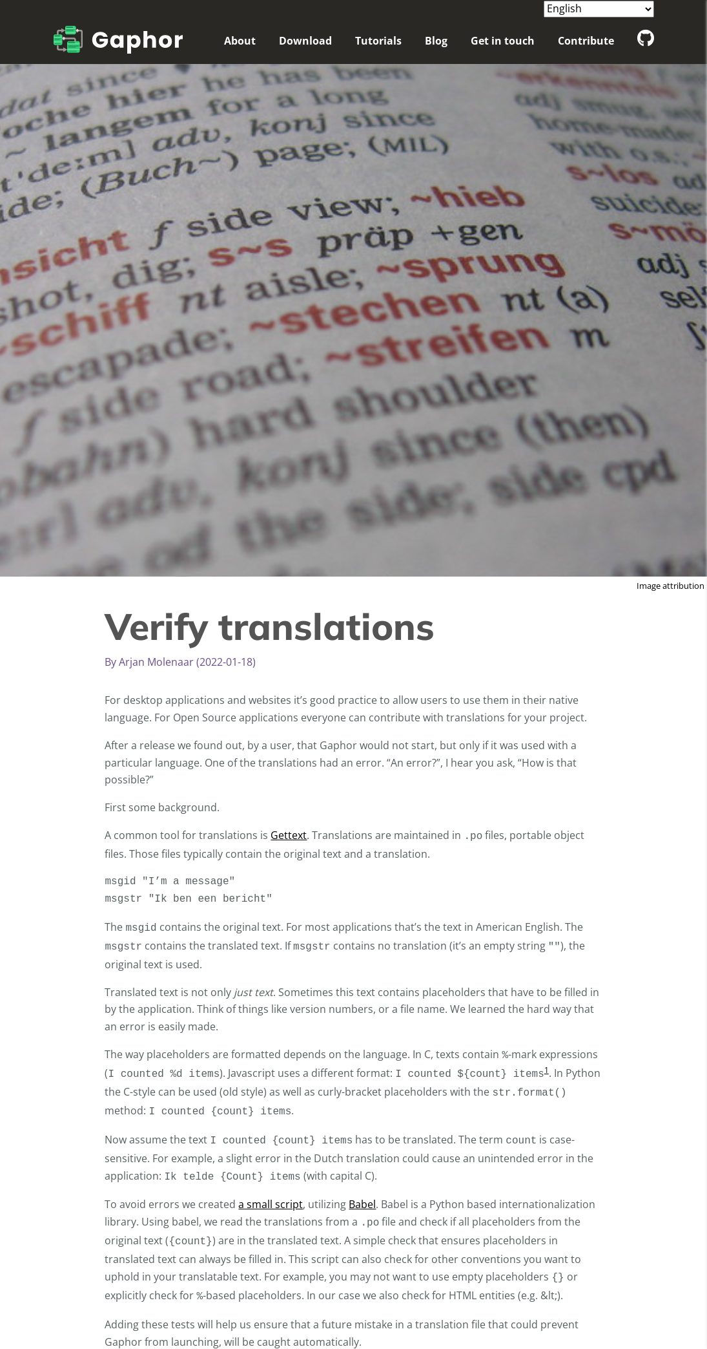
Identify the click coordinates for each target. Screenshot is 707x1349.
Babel (362, 1204)
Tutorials (378, 41)
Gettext (289, 835)
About (240, 41)
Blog (436, 41)
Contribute (586, 41)
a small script (270, 1204)
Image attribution (670, 585)
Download (305, 41)
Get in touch (503, 41)
